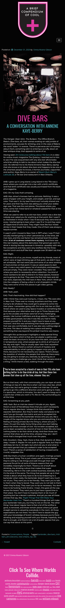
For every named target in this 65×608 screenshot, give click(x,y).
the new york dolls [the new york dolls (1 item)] (51, 596)
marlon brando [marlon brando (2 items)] (27, 589)
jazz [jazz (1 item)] (51, 587)
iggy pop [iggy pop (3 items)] (37, 586)
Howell (6, 542)
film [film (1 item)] (22, 587)
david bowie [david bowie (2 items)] (50, 583)
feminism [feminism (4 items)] (14, 586)
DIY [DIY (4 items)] (58, 583)
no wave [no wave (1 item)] (14, 593)
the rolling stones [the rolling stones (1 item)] (22, 599)
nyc (31, 536)
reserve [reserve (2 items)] (56, 592)
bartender (42, 534)
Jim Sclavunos (22, 155)
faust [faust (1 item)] (6, 587)
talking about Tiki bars (39, 155)
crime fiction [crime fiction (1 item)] (33, 584)
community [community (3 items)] (23, 583)
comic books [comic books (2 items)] (10, 583)
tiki (35, 536)
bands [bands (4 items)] (35, 580)
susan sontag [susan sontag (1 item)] (18, 596)
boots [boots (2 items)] (57, 580)
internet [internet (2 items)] (45, 586)
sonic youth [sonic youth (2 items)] (9, 595)
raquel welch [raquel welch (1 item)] (42, 593)
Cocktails (58, 542)
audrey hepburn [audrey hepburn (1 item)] (26, 580)
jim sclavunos (12, 536)
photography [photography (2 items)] (28, 592)
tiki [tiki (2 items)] (36, 598)
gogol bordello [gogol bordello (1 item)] (27, 587)
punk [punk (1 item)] (35, 593)
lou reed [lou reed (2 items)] (56, 586)
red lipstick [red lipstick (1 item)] (49, 593)
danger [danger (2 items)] (41, 583)
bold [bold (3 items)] (48, 580)
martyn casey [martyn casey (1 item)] (38, 590)
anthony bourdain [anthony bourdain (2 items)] (12, 580)
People (26, 534)
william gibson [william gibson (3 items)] (51, 598)
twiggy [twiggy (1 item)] (40, 599)
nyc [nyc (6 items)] (19, 592)
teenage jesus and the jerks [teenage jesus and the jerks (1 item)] (30, 596)
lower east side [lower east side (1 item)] (9, 590)
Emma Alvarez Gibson (43, 49)
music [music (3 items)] (46, 589)
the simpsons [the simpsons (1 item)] (31, 599)
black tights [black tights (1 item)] (42, 580)
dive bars (51, 534)
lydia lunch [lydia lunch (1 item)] (17, 590)
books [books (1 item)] (53, 580)
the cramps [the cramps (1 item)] (42, 596)
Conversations (16, 534)
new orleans (24, 536)
